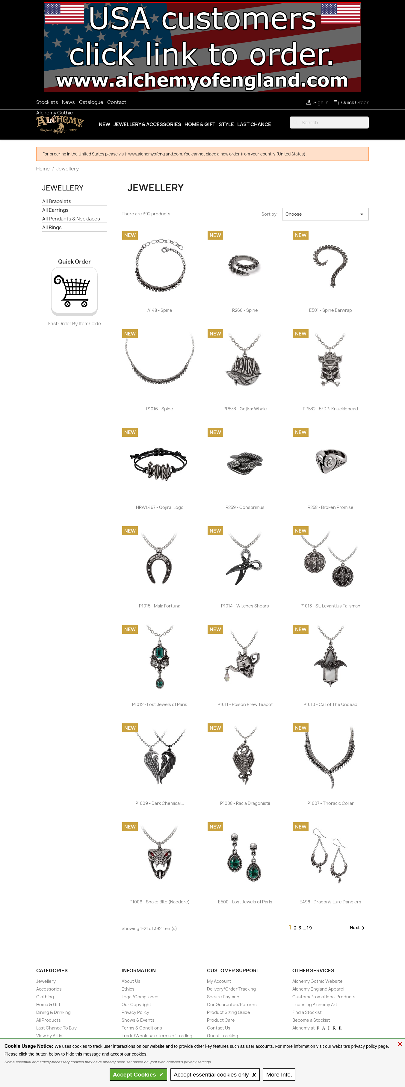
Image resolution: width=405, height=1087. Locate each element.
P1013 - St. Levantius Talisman (330, 606)
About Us (131, 981)
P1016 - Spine (159, 409)
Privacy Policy (135, 1012)
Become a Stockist (311, 1020)
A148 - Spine (159, 310)
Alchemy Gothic (54, 112)
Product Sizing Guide (228, 1012)
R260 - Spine (245, 310)
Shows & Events (138, 1020)
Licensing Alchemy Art (314, 1004)
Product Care (221, 1020)
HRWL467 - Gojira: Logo (160, 507)
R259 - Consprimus (245, 507)
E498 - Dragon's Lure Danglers (330, 902)
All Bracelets (56, 201)
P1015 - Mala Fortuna (159, 606)
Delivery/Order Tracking (231, 989)
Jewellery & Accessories (147, 124)
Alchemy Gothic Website (317, 981)
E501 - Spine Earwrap (330, 310)
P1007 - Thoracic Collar (330, 803)
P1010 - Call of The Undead (330, 704)
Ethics (128, 989)
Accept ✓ (138, 1074)
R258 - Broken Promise (330, 507)
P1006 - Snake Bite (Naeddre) (160, 902)
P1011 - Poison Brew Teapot (245, 704)
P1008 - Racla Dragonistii (245, 803)
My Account (219, 981)
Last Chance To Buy (56, 1028)
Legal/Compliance (140, 997)
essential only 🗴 (215, 1074)
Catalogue (91, 102)
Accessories (49, 989)
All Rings (52, 227)
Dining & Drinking (53, 1012)
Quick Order (351, 102)
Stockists (47, 102)
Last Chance (254, 124)
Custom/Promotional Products (324, 997)
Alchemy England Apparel (318, 989)
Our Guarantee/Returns (232, 1004)
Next (358, 928)
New (104, 124)
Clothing (45, 997)
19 (309, 928)
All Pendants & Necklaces (71, 219)
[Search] (329, 122)
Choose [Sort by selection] (325, 214)
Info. (279, 1074)
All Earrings (55, 210)
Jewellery (62, 188)
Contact (116, 102)
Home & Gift (200, 124)
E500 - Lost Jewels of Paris (245, 902)
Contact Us (218, 1028)
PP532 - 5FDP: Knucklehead (330, 409)
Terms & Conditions (142, 1028)
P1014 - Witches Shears (245, 606)
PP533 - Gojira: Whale (245, 409)
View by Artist (50, 1035)
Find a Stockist (307, 1012)
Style (226, 124)
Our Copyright (136, 1004)
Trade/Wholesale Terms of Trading (157, 1035)
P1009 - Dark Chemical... (159, 803)
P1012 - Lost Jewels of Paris (159, 704)
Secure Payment (224, 997)
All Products (48, 1020)
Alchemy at (317, 1028)
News (68, 102)
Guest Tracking (222, 1035)
